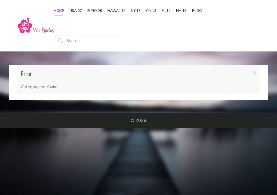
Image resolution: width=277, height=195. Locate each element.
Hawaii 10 (116, 10)
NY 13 (136, 10)
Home (59, 10)
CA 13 (151, 10)
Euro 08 (94, 10)
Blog (197, 10)
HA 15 (181, 10)
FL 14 (166, 10)
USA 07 (76, 10)
